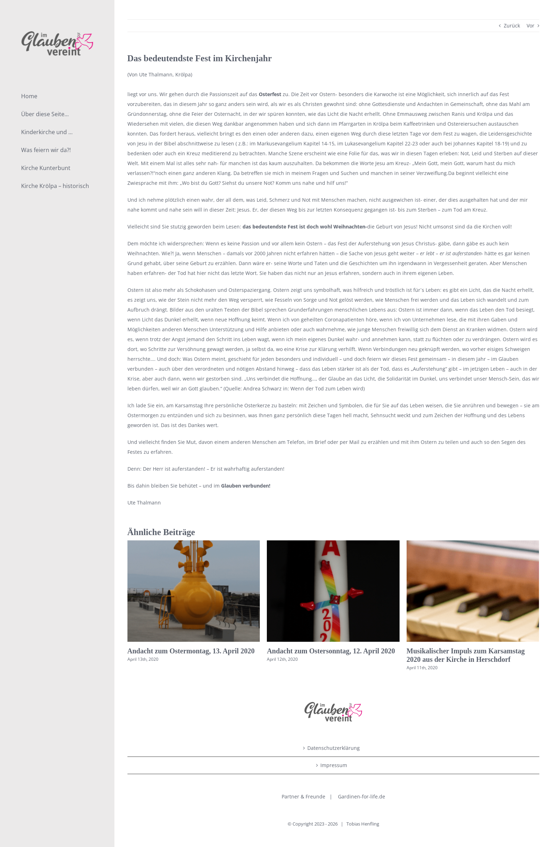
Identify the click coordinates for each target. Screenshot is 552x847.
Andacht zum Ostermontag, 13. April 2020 (191, 651)
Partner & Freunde (303, 796)
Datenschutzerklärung (333, 748)
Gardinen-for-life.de (361, 796)
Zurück (512, 25)
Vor (530, 25)
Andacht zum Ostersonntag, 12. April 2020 (331, 651)
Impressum (333, 765)
